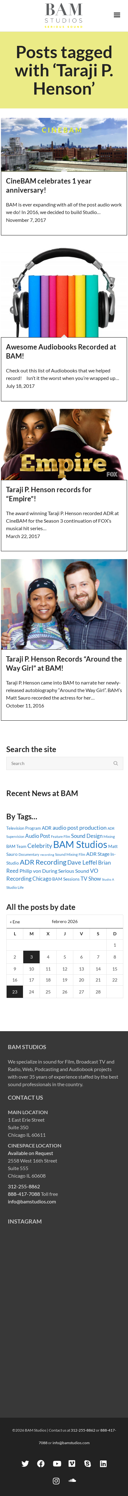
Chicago (41, 878)
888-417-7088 (24, 1194)
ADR (47, 828)
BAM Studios (80, 844)
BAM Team (16, 846)
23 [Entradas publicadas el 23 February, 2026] (14, 991)
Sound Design (87, 836)
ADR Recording (43, 862)
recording (47, 854)
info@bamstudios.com (32, 1201)
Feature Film (60, 836)
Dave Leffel (82, 862)
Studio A (108, 879)
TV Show (91, 878)
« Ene (15, 921)
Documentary (29, 854)
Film (82, 854)
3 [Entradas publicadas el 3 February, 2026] (31, 957)
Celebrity (39, 845)
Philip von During (38, 871)
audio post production (80, 827)
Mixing (109, 836)
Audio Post (37, 836)
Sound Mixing (66, 854)
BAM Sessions (66, 879)
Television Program (23, 828)
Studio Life (15, 887)
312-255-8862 (24, 1186)
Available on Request (30, 1153)
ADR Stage (97, 854)
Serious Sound (73, 871)
